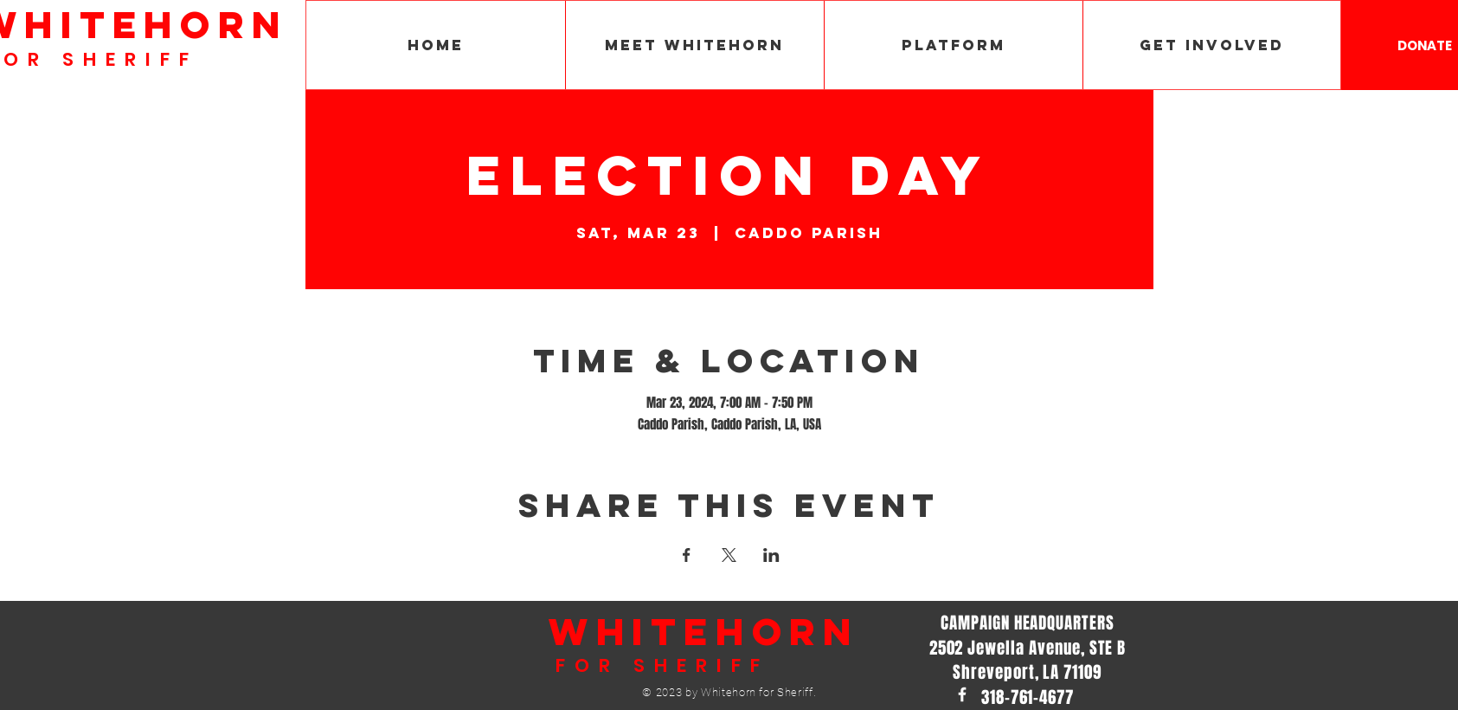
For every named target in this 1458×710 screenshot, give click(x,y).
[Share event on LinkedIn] (771, 555)
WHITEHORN (704, 631)
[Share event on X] (729, 555)
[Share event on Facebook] (686, 555)
